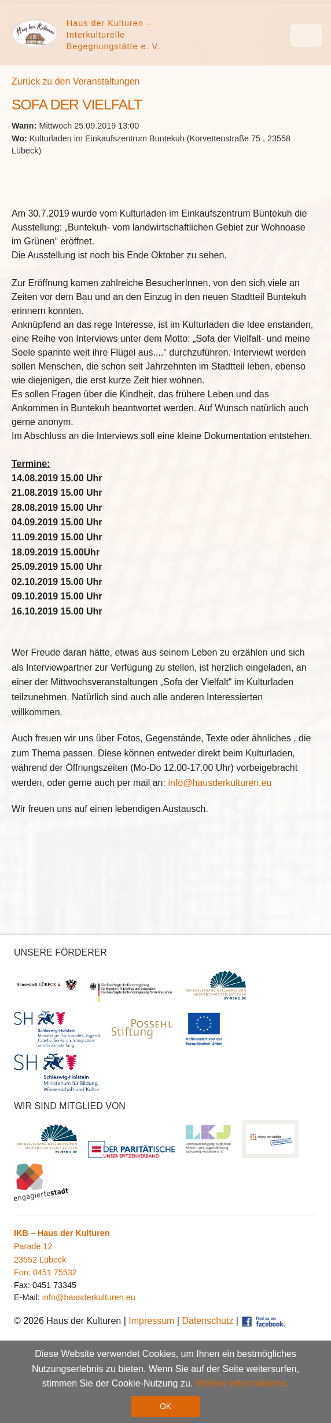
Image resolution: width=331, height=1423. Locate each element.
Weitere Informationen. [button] (242, 1383)
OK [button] (165, 1406)
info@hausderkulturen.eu (219, 783)
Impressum (151, 1321)
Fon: (23, 1272)
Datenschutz (207, 1321)
